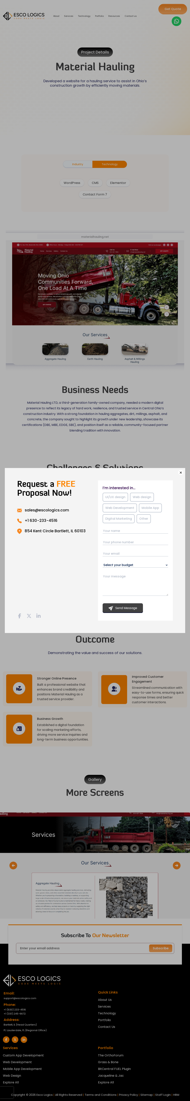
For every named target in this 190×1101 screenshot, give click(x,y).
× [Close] (180, 472)
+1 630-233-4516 (41, 520)
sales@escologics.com (47, 510)
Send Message (122, 608)
